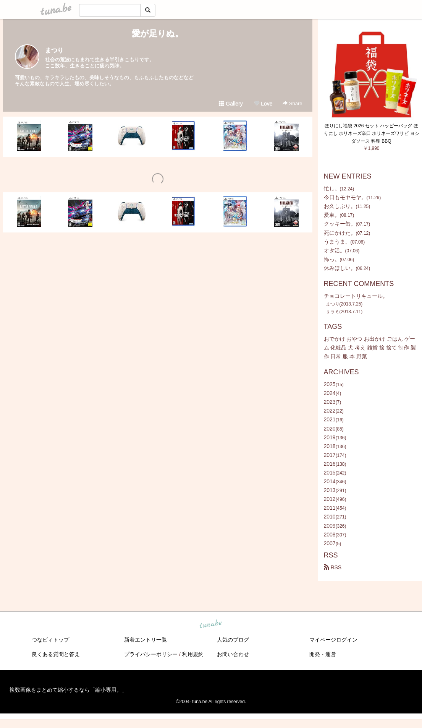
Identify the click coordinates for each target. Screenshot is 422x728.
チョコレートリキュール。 (356, 296)
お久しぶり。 (340, 206)
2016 (330, 464)
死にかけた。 (340, 233)
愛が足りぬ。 (157, 33)
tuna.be (211, 624)
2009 (330, 526)
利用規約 (193, 654)
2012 (330, 499)
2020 (330, 429)
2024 (330, 393)
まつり (54, 50)
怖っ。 (332, 259)
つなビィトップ (50, 640)
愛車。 (332, 215)
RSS (333, 567)
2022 (330, 411)
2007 (330, 543)
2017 (330, 455)
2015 (330, 473)
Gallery (231, 104)
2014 (330, 481)
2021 (330, 419)
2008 (330, 534)
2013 (330, 490)
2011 (330, 508)
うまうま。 (337, 242)
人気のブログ (233, 640)
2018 (330, 446)
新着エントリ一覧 (145, 640)
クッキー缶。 (340, 224)
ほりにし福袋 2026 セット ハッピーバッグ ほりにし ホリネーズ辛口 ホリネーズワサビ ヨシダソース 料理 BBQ (371, 133)
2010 (330, 517)
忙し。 (332, 188)
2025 (330, 384)
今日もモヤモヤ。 (345, 197)
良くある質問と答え (56, 654)
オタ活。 (334, 250)
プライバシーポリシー (151, 654)
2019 (330, 437)
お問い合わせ (233, 654)
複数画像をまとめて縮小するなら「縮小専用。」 (68, 690)
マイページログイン (333, 640)
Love (263, 104)
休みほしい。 (340, 268)
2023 (330, 402)
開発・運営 (322, 654)
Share (292, 103)
